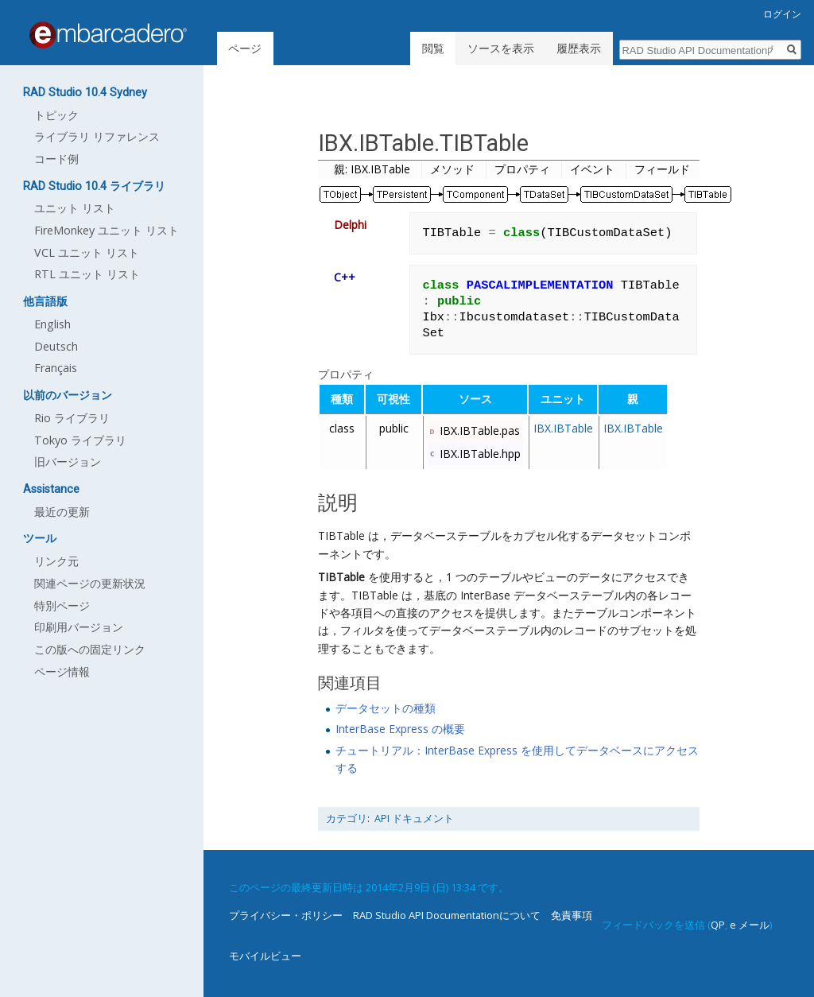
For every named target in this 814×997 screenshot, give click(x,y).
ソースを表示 (500, 48)
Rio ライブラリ (72, 417)
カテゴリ (346, 818)
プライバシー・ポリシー (286, 915)
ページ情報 (62, 671)
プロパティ (522, 169)
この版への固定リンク (89, 649)
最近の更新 (62, 511)
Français (55, 367)
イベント (592, 169)
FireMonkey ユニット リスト (106, 230)
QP (718, 924)
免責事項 (571, 915)
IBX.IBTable (563, 428)
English (52, 324)
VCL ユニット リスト (86, 252)
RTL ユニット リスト (87, 273)
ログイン (782, 14)
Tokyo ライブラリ (80, 440)
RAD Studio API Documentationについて (447, 915)
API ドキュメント (414, 818)
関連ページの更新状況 (89, 583)
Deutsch (56, 346)
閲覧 (433, 48)
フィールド (662, 169)
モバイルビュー (265, 956)
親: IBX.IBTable (372, 169)
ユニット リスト (74, 207)
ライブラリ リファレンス (97, 136)
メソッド (452, 169)
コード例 (56, 158)
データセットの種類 (385, 708)
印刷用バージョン (78, 626)
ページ (245, 48)
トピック (56, 114)
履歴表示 (578, 48)
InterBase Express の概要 (400, 728)
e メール (749, 924)
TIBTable (341, 576)
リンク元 (56, 560)
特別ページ (62, 605)
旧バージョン (67, 461)
